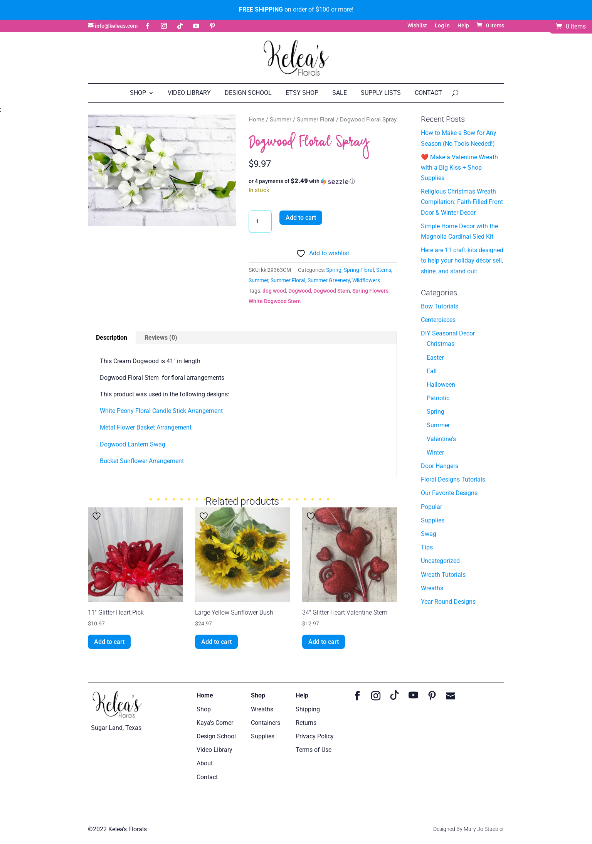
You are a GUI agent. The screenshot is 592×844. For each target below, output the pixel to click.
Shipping (308, 709)
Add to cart (301, 217)
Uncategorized (440, 560)
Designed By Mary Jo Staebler (468, 829)
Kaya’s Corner (215, 722)
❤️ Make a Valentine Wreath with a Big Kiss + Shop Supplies (459, 167)
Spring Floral (359, 270)
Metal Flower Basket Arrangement (146, 427)
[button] (323, 181)
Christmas (440, 343)
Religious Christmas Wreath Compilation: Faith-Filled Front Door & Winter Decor (462, 202)
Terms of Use (313, 749)
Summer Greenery (329, 280)
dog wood (274, 291)
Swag (428, 533)
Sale (339, 92)
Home (256, 119)
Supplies (432, 520)
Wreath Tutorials (443, 574)
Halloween (441, 384)
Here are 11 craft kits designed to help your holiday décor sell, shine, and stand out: (462, 260)
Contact (428, 92)
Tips (427, 547)
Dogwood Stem (331, 291)
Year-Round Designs (448, 601)
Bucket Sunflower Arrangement (142, 461)
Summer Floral (316, 119)
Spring (333, 270)
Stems (383, 270)
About (205, 763)
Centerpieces (438, 319)
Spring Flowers (370, 291)
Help (463, 25)
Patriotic (438, 398)
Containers (265, 722)
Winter (435, 452)
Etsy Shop (302, 92)
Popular (431, 506)
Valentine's (441, 439)
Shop (138, 92)
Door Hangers (439, 466)
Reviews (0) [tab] (161, 337)
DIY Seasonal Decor (448, 333)
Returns (306, 722)
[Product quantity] (260, 222)
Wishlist (417, 25)
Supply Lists (381, 92)
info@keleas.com (116, 26)
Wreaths (432, 588)
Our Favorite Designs (449, 493)
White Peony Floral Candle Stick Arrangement (161, 410)
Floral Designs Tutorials (453, 479)
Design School (248, 92)
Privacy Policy (315, 736)
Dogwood (299, 291)
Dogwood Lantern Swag (132, 444)
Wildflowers (366, 280)
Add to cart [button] (109, 641)
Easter (435, 357)
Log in (442, 25)
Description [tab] (111, 337)
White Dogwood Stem (275, 301)
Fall (432, 371)
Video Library (189, 92)
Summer (280, 119)
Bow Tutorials (439, 306)
